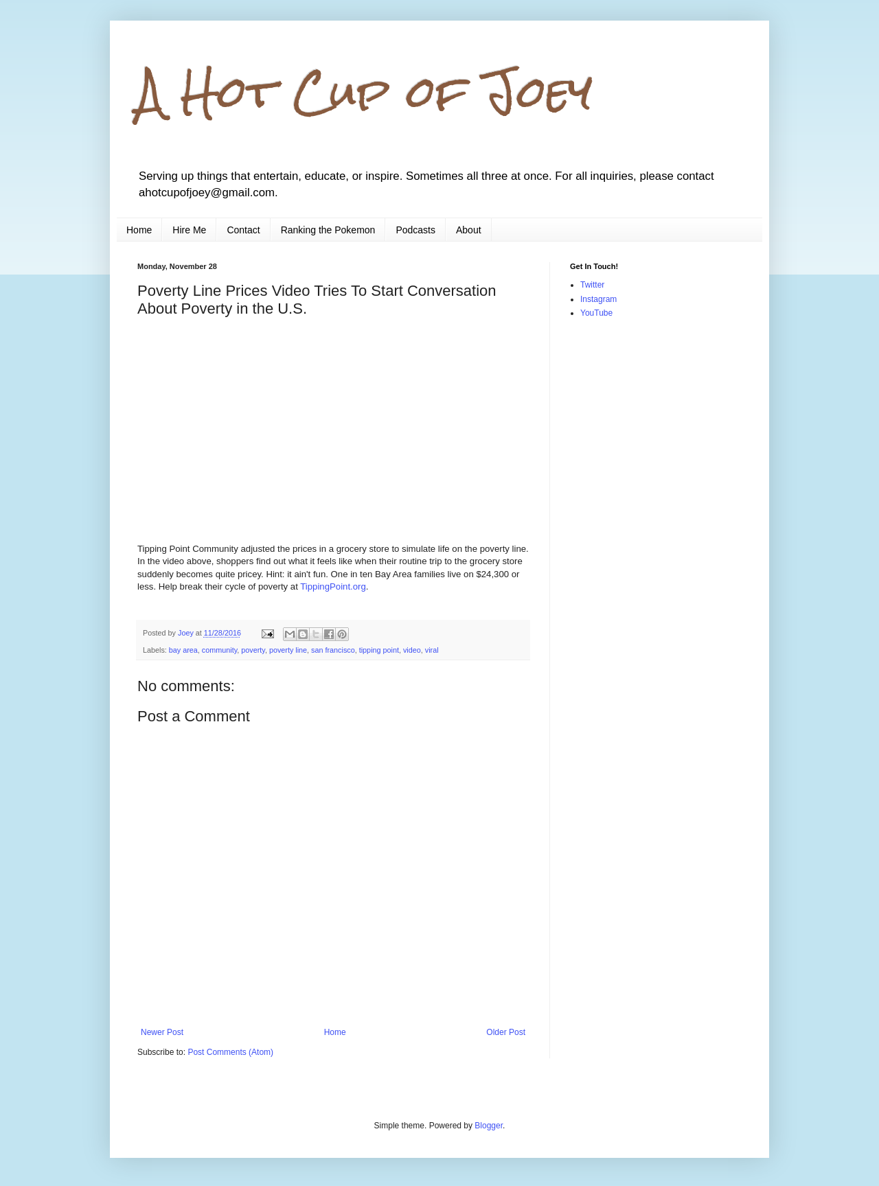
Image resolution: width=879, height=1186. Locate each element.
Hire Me (189, 229)
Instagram (598, 299)
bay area (183, 650)
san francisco (333, 650)
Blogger (489, 1125)
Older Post (505, 1032)
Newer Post (162, 1032)
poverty (253, 650)
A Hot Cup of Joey (365, 91)
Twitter (592, 285)
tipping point (379, 650)
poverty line (288, 650)
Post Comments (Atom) (230, 1052)
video (412, 650)
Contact (243, 229)
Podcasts (415, 229)
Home (139, 229)
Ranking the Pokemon (328, 229)
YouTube (596, 313)
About (468, 229)
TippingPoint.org (333, 586)
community (219, 650)
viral (432, 650)
